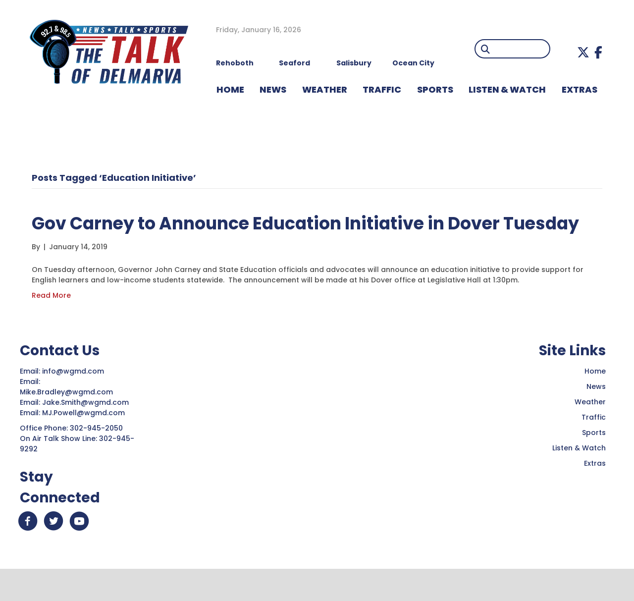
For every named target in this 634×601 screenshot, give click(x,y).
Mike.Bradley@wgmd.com (66, 420)
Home (595, 399)
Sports (435, 89)
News (596, 415)
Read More (51, 323)
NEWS (273, 89)
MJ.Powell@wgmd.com (85, 441)
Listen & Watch (579, 476)
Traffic (593, 445)
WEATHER (324, 89)
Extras (595, 491)
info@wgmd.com (74, 399)
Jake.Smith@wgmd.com (86, 431)
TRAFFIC (382, 89)
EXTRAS (579, 89)
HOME (230, 89)
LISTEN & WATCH (507, 89)
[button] (583, 52)
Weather (590, 430)
